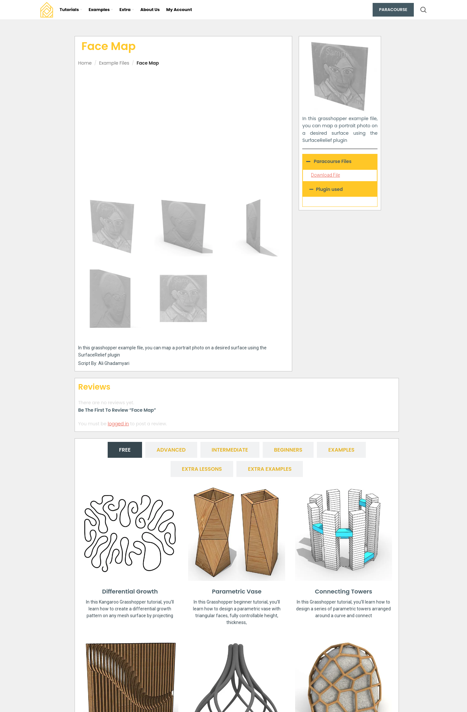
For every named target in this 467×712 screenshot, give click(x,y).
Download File (325, 175)
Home (85, 63)
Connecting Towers (343, 591)
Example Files (114, 63)
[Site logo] (46, 9)
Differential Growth (130, 591)
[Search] (423, 9)
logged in (118, 423)
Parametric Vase (237, 591)
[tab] (125, 450)
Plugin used (329, 189)
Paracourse (393, 9)
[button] (340, 189)
